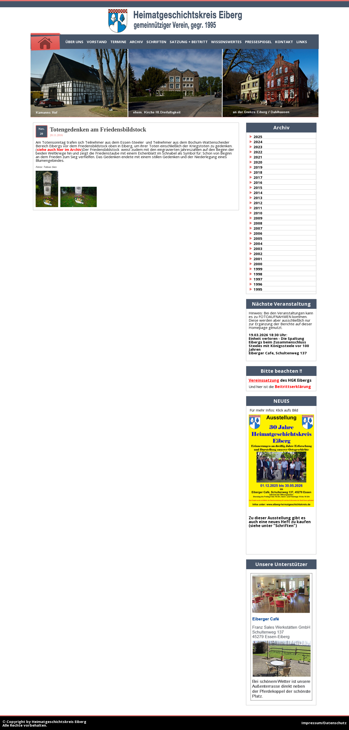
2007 (258, 228)
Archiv (136, 41)
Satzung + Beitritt (189, 41)
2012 (258, 202)
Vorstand (97, 41)
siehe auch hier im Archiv (59, 149)
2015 (258, 187)
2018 (258, 172)
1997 (258, 279)
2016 (258, 182)
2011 (258, 207)
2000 (258, 263)
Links (301, 41)
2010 (258, 212)
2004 (258, 243)
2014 (258, 192)
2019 (258, 167)
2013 (258, 197)
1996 (258, 284)
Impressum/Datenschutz (324, 722)
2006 (258, 233)
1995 (258, 289)
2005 (258, 238)
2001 (258, 258)
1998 (258, 274)
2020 (258, 162)
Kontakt (284, 41)
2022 (258, 151)
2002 (258, 253)
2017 (258, 177)
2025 (258, 136)
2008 (258, 223)
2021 (258, 157)
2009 (258, 218)
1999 (258, 268)
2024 (258, 141)
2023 (258, 146)
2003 (258, 248)
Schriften (156, 41)
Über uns (74, 41)
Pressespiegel (258, 41)
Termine (118, 41)
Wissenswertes (226, 41)
